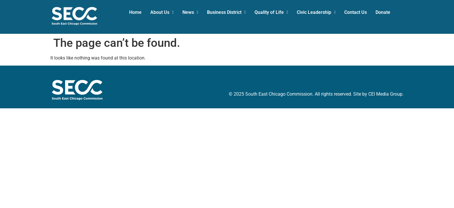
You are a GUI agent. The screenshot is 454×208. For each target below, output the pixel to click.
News (190, 12)
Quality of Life (271, 12)
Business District (226, 12)
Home (135, 12)
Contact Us (355, 12)
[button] (162, 12)
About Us (162, 12)
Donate (383, 12)
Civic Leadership (316, 12)
